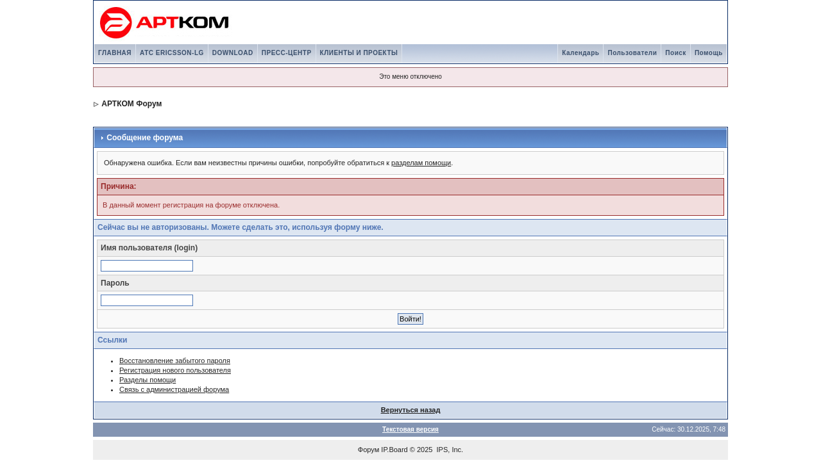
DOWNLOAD (232, 52)
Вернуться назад (411, 410)
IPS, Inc (449, 449)
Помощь (709, 52)
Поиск (675, 52)
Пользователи (632, 52)
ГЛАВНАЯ (114, 52)
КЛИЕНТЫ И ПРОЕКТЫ (359, 52)
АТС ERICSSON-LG (172, 52)
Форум (368, 449)
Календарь (580, 52)
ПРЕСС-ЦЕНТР (287, 52)
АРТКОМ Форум (131, 103)
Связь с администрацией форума (174, 389)
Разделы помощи (147, 380)
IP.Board (394, 449)
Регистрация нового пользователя (175, 370)
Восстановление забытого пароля (174, 360)
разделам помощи (421, 163)
